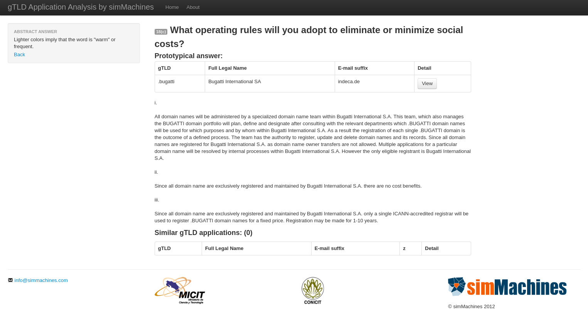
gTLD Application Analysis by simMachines (81, 7)
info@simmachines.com (38, 280)
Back (19, 54)
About (193, 7)
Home (172, 7)
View (427, 83)
